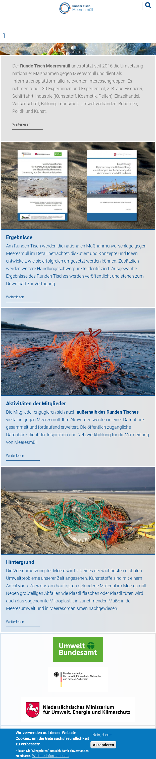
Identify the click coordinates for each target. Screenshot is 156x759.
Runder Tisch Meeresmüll (78, 26)
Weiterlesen (21, 124)
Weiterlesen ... (16, 297)
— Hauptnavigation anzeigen (78, 49)
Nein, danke (102, 737)
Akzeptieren (103, 747)
